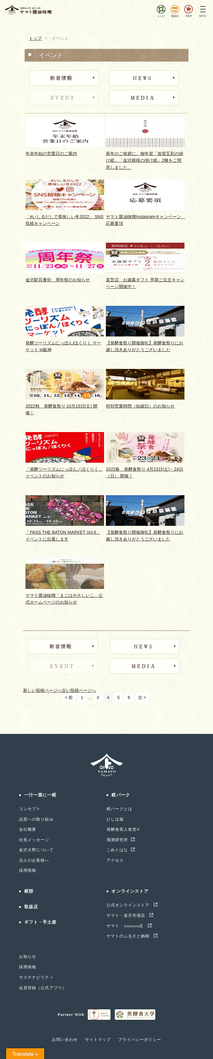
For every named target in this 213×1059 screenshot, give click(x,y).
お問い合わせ (65, 1039)
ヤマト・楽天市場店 (126, 915)
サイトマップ (98, 1039)
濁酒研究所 (117, 839)
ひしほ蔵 (115, 819)
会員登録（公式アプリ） (42, 987)
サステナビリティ (36, 977)
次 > (142, 697)
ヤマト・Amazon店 (125, 926)
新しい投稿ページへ (42, 690)
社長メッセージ (34, 839)
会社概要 (27, 829)
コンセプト (30, 809)
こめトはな (117, 850)
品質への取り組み (36, 819)
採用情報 (27, 870)
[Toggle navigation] (203, 10)
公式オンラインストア (128, 905)
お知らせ (27, 956)
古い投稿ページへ (79, 690)
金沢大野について (36, 850)
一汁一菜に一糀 (40, 795)
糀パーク (120, 795)
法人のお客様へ (34, 860)
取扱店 (31, 907)
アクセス (115, 860)
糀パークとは (119, 809)
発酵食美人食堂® (123, 829)
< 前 (69, 697)
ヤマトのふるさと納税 (128, 936)
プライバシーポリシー (139, 1039)
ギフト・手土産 (40, 922)
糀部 (28, 891)
